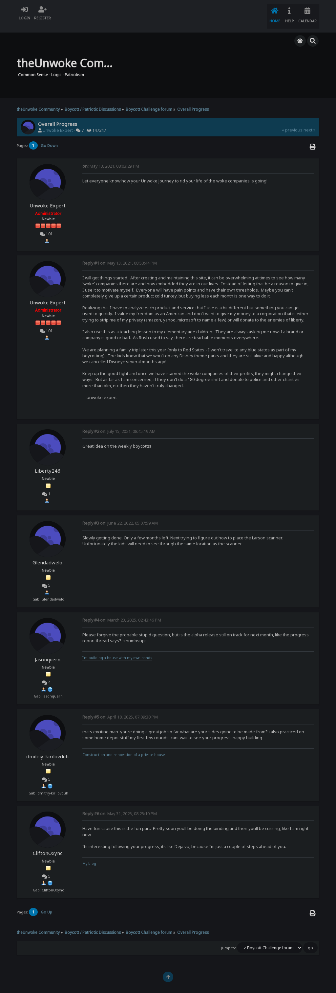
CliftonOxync (47, 844)
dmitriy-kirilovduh (47, 748)
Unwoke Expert (58, 122)
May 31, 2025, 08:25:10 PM (119, 805)
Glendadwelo (47, 554)
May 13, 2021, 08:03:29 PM (110, 158)
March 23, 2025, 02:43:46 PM (121, 612)
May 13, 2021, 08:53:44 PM (119, 255)
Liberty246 (47, 462)
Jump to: (228, 939)
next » (309, 122)
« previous (292, 122)
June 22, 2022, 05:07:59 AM (120, 515)
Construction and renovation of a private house (123, 746)
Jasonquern (47, 651)
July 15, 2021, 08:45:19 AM (119, 423)
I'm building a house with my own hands (117, 649)
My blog (89, 855)
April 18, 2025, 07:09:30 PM (120, 708)
